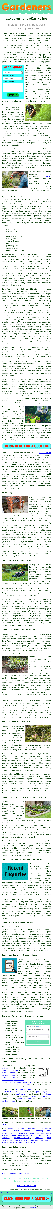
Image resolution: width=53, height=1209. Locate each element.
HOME (20, 13)
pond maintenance (9, 1092)
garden (37, 33)
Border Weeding (22, 1138)
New (8, 1193)
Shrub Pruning (8, 1133)
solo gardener (24, 391)
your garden (15, 259)
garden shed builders (20, 1082)
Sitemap (3, 1193)
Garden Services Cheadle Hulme (22, 1016)
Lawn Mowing (32, 1128)
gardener (5, 62)
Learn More (33, 1208)
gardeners (47, 289)
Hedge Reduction (36, 1140)
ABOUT (31, 13)
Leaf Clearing (20, 1140)
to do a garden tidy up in (37, 883)
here (46, 951)
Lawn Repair (31, 1143)
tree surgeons (24, 1099)
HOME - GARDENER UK (26, 1186)
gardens (40, 43)
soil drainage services (13, 1080)
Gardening (22, 1133)
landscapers (42, 1087)
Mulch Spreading (17, 1143)
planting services (10, 1070)
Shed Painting (36, 1133)
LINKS (25, 13)
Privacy (50, 1193)
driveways (6, 1068)
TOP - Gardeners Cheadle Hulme (15, 1173)
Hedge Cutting (15, 1193)
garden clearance (39, 1096)
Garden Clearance (16, 1128)
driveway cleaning (10, 1087)
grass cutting (8, 1077)
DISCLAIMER (46, 13)
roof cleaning (22, 1094)
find (10, 927)
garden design (8, 1075)
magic (37, 428)
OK (41, 1208)
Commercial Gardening (23, 1131)
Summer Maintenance (19, 1135)
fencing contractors (25, 1089)
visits (23, 59)
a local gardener (26, 40)
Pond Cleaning (37, 1135)
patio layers (42, 1092)
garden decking (8, 1101)
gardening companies (27, 320)
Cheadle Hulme (45, 453)
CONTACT (38, 13)
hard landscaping (40, 992)
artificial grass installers (16, 1085)
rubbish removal (9, 1073)
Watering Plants (42, 1131)
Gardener (38, 1138)
